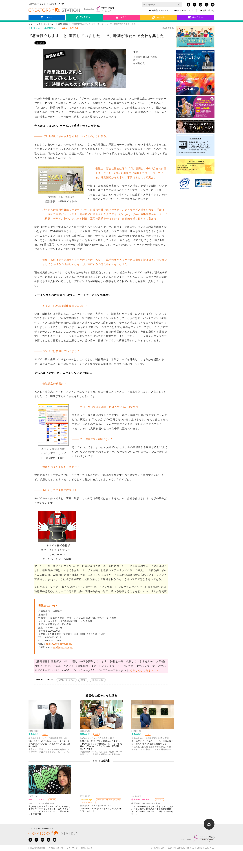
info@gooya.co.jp (63, 647)
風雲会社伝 (63, 24)
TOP (209, 824)
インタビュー (49, 24)
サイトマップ (72, 848)
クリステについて (184, 10)
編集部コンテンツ (158, 10)
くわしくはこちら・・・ (144, 670)
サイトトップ (34, 24)
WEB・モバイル (66, 680)
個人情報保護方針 (37, 848)
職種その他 (98, 680)
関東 (83, 680)
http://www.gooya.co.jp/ (59, 644)
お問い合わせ (207, 10)
